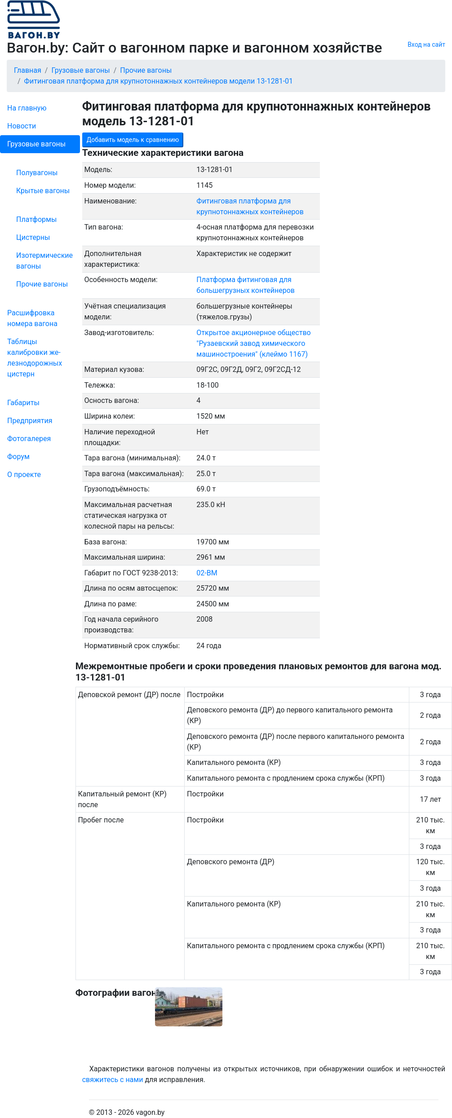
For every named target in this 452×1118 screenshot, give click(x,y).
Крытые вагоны (43, 190)
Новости (21, 126)
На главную (26, 108)
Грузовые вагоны (36, 144)
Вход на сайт (426, 44)
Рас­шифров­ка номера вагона (32, 318)
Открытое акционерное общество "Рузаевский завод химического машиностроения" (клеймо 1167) (253, 343)
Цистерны (33, 237)
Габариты (23, 402)
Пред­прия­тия (29, 420)
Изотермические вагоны (44, 260)
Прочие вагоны (42, 284)
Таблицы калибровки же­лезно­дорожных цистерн (34, 357)
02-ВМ (206, 573)
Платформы (36, 219)
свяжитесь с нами (112, 1079)
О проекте (24, 474)
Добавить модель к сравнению (133, 139)
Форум (18, 456)
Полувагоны (37, 172)
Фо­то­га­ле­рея (29, 438)
